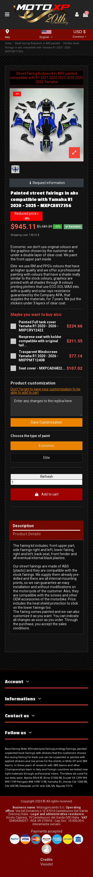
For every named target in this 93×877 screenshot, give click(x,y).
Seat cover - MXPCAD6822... (42, 368)
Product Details (27, 534)
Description (23, 526)
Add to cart (46, 494)
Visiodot (46, 864)
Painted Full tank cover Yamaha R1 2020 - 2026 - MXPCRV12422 (38, 326)
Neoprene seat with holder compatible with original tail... (40, 341)
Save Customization (46, 422)
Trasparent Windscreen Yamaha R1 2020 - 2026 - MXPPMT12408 (38, 356)
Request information (46, 183)
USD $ (79, 34)
